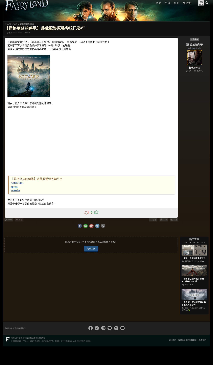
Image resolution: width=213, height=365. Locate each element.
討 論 (167, 3)
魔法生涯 (187, 3)
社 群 (176, 3)
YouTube (16, 313)
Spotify (15, 309)
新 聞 (158, 3)
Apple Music (18, 305)
